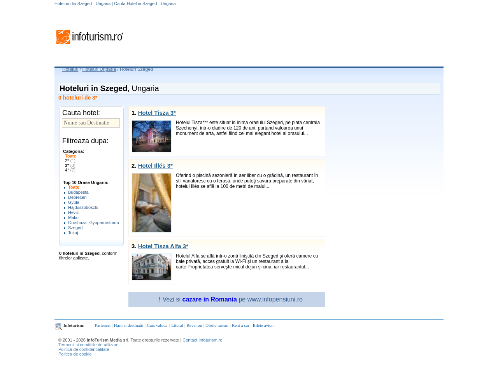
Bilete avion (263, 325)
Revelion (194, 325)
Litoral (177, 325)
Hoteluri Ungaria (99, 69)
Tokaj (73, 232)
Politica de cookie (75, 354)
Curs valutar (157, 325)
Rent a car (240, 325)
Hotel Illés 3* (155, 165)
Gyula (73, 202)
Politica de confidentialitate (83, 349)
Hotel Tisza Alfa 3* (163, 246)
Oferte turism (216, 325)
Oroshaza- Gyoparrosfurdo (93, 222)
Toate (70, 156)
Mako (73, 217)
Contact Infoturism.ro (202, 340)
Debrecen (77, 197)
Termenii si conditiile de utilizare (88, 344)
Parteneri (102, 325)
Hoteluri (70, 69)
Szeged (75, 227)
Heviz (73, 212)
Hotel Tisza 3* (157, 112)
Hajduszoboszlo (83, 207)
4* (70, 170)
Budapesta (78, 192)
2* (70, 160)
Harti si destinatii (129, 325)
